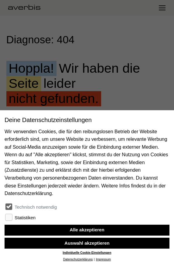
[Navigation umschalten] (161, 7)
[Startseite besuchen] (27, 8)
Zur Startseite (22, 138)
